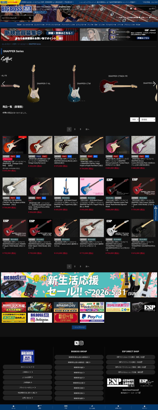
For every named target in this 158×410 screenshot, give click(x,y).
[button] (73, 100)
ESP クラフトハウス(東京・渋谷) (130, 362)
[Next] (87, 129)
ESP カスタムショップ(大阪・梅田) (130, 372)
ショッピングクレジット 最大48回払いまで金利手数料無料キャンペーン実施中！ (116, 2)
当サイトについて (27, 367)
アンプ (90, 25)
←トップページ (79, 327)
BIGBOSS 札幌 (78, 367)
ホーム (13, 407)
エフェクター (80, 25)
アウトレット (128, 25)
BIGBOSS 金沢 (78, 378)
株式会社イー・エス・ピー (130, 393)
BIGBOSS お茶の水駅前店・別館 (78, 362)
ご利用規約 (26, 382)
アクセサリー (110, 25)
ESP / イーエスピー (20, 44)
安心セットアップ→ (40, 12)
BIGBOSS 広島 (78, 393)
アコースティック (67, 25)
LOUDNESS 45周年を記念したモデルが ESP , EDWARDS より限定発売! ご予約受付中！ (52, 2)
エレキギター (27, 25)
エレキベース (38, 25)
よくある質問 (26, 377)
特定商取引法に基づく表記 (26, 393)
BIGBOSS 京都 (78, 388)
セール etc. (92, 407)
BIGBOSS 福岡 (78, 398)
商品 (40, 407)
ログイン (153, 17)
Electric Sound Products (131, 390)
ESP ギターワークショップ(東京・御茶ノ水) (130, 367)
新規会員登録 (132, 17)
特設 (18, 25)
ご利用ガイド (121, 17)
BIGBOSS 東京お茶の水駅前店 (78, 357)
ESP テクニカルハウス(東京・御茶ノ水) (130, 357)
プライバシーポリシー (26, 387)
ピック (101, 25)
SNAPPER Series (35, 44)
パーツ (119, 25)
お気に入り (143, 17)
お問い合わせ (26, 398)
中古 (137, 25)
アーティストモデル (52, 25)
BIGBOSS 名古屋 (78, 383)
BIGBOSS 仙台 (78, 373)
